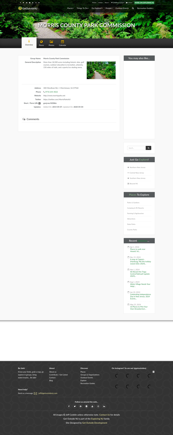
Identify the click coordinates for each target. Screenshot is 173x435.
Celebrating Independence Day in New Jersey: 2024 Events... (140, 296)
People (109, 8)
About (107, 2)
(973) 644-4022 (51, 92)
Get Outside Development (94, 422)
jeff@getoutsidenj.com (48, 393)
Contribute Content (117, 2)
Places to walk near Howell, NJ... (137, 250)
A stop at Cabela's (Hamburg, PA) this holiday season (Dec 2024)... (140, 261)
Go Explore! (97, 8)
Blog (51, 380)
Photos (94, 2)
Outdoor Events (122, 8)
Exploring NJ (97, 418)
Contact (129, 2)
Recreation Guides (145, 8)
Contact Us (104, 414)
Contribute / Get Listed (58, 375)
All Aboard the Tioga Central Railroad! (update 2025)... (140, 274)
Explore (143, 159)
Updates (142, 240)
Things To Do (83, 8)
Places (70, 8)
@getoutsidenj (140, 368)
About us (52, 372)
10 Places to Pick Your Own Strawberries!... (139, 308)
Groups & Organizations (89, 375)
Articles (100, 2)
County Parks (132, 230)
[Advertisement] (139, 99)
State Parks (131, 224)
